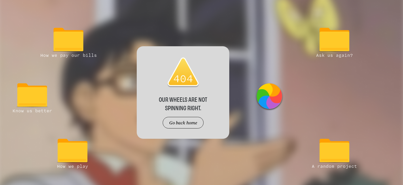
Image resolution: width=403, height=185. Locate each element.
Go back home (183, 122)
